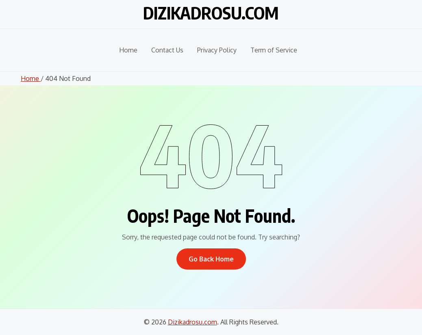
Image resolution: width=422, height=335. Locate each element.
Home (128, 50)
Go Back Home (211, 259)
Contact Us (167, 50)
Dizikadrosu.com (211, 12)
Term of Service (273, 50)
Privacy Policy (217, 50)
